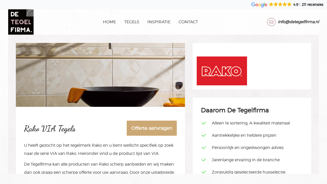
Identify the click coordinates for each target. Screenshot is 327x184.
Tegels (131, 21)
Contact (188, 21)
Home (109, 21)
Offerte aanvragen (151, 128)
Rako (97, 145)
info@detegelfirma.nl (298, 21)
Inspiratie (158, 21)
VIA (53, 153)
